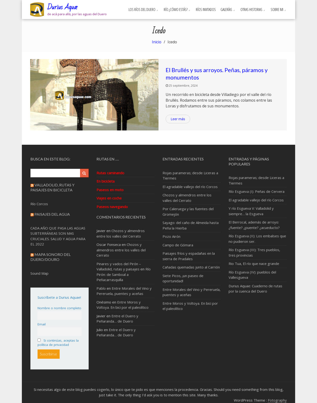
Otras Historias (251, 9)
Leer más (178, 119)
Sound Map (39, 273)
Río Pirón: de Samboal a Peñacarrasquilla (123, 274)
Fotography (277, 400)
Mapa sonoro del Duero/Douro (50, 257)
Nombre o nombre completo (59, 308)
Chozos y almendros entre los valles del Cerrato (121, 250)
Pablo (101, 288)
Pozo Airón (171, 236)
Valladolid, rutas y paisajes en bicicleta (52, 187)
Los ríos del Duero (142, 9)
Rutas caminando (110, 172)
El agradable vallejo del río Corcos (190, 186)
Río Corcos (39, 203)
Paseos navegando (112, 206)
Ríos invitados (206, 9)
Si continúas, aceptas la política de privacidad (58, 342)
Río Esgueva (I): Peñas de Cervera (256, 191)
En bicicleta (105, 181)
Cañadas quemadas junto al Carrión (191, 267)
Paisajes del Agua (52, 214)
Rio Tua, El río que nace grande (254, 263)
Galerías (226, 9)
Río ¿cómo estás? (175, 9)
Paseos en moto (110, 189)
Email (42, 324)
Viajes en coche (109, 198)
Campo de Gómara (178, 245)
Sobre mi (277, 9)
